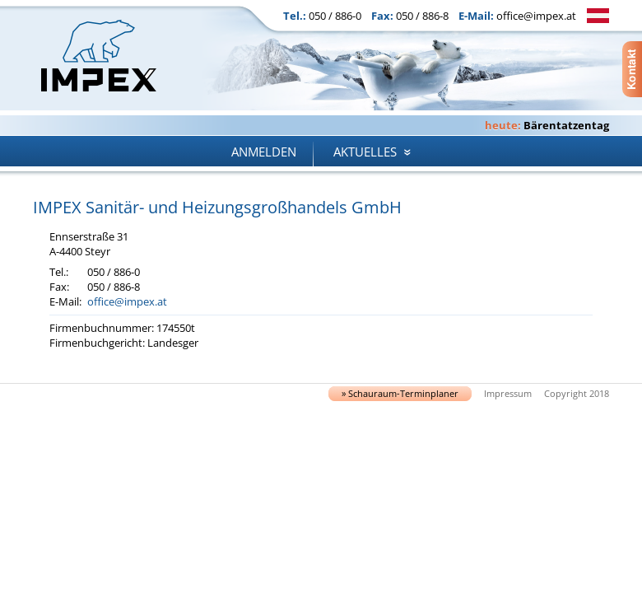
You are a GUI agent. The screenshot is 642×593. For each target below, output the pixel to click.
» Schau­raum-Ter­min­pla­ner (400, 393)
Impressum (508, 393)
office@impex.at (536, 15)
